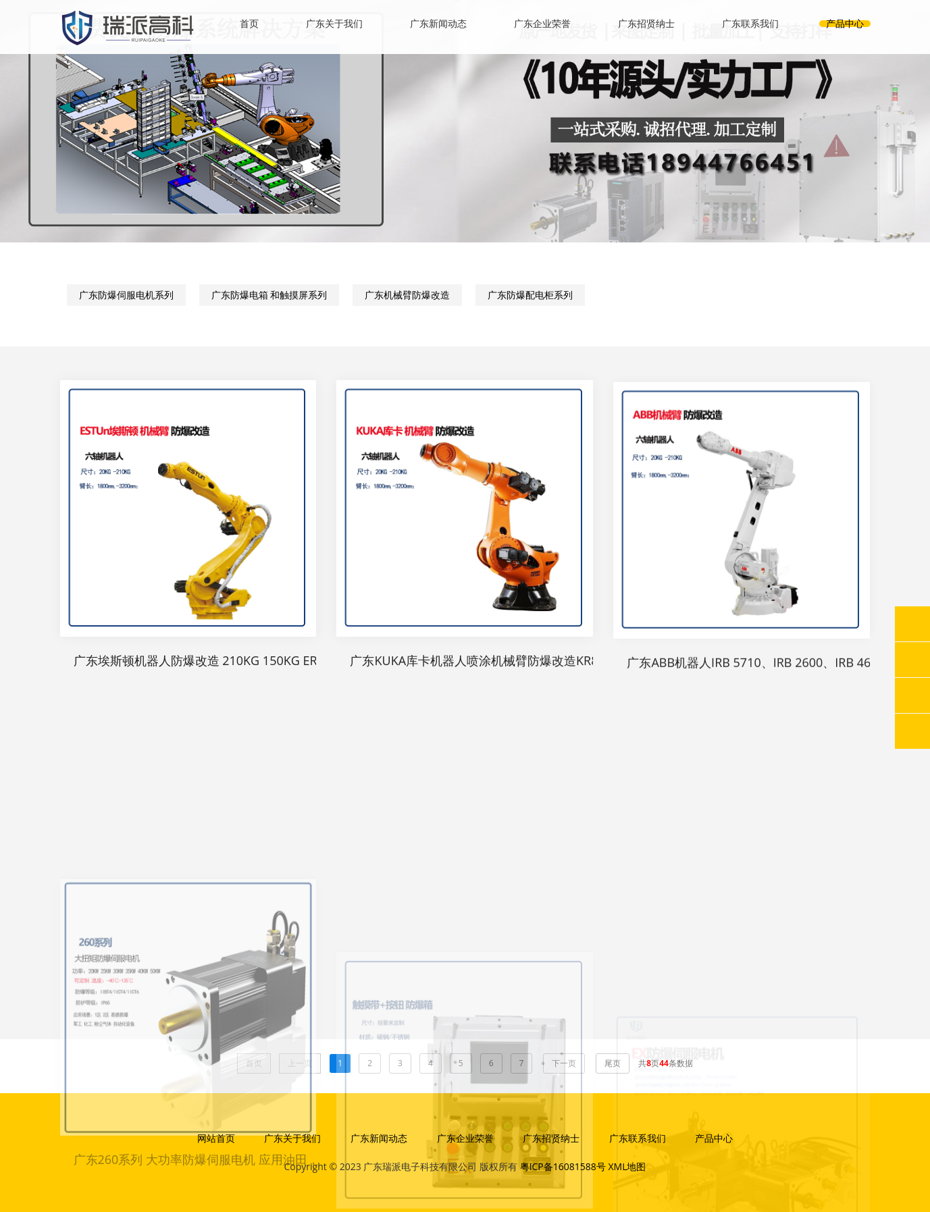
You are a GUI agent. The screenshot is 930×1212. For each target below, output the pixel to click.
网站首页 (216, 1138)
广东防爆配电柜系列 (530, 297)
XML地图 (627, 1166)
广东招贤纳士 (646, 23)
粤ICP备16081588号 (563, 1166)
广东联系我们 (750, 23)
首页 (249, 23)
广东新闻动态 (438, 23)
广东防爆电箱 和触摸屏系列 (269, 297)
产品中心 (845, 23)
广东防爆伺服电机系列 (126, 297)
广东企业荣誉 (542, 23)
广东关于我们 (334, 23)
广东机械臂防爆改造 (407, 297)
